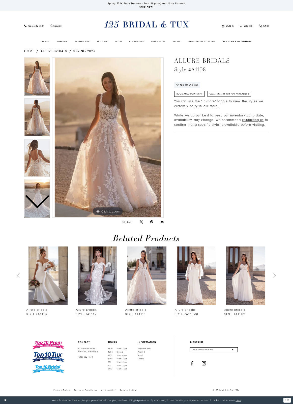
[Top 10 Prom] (48, 345)
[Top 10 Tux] (48, 357)
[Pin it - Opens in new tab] (151, 222)
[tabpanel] (107, 137)
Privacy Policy (61, 390)
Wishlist (141, 352)
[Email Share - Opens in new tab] (162, 222)
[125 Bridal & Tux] (146, 24)
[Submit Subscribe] (233, 350)
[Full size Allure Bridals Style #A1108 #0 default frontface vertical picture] (107, 137)
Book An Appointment (189, 93)
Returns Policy (128, 390)
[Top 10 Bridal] (48, 369)
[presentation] (48, 276)
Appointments (144, 349)
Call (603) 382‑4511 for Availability (229, 93)
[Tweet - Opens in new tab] (141, 222)
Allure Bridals (54, 51)
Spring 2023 (84, 51)
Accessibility (108, 390)
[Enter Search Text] (69, 26)
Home (29, 51)
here (238, 400)
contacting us (252, 120)
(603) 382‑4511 (85, 357)
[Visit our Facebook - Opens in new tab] (192, 363)
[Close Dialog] (5, 400)
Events (141, 359)
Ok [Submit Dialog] (287, 399)
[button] (228, 26)
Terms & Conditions (85, 390)
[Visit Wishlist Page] (246, 26)
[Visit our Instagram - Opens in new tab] (204, 363)
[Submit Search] (51, 26)
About (140, 355)
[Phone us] (34, 26)
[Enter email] (214, 350)
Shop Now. (146, 6)
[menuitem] (34, 26)
